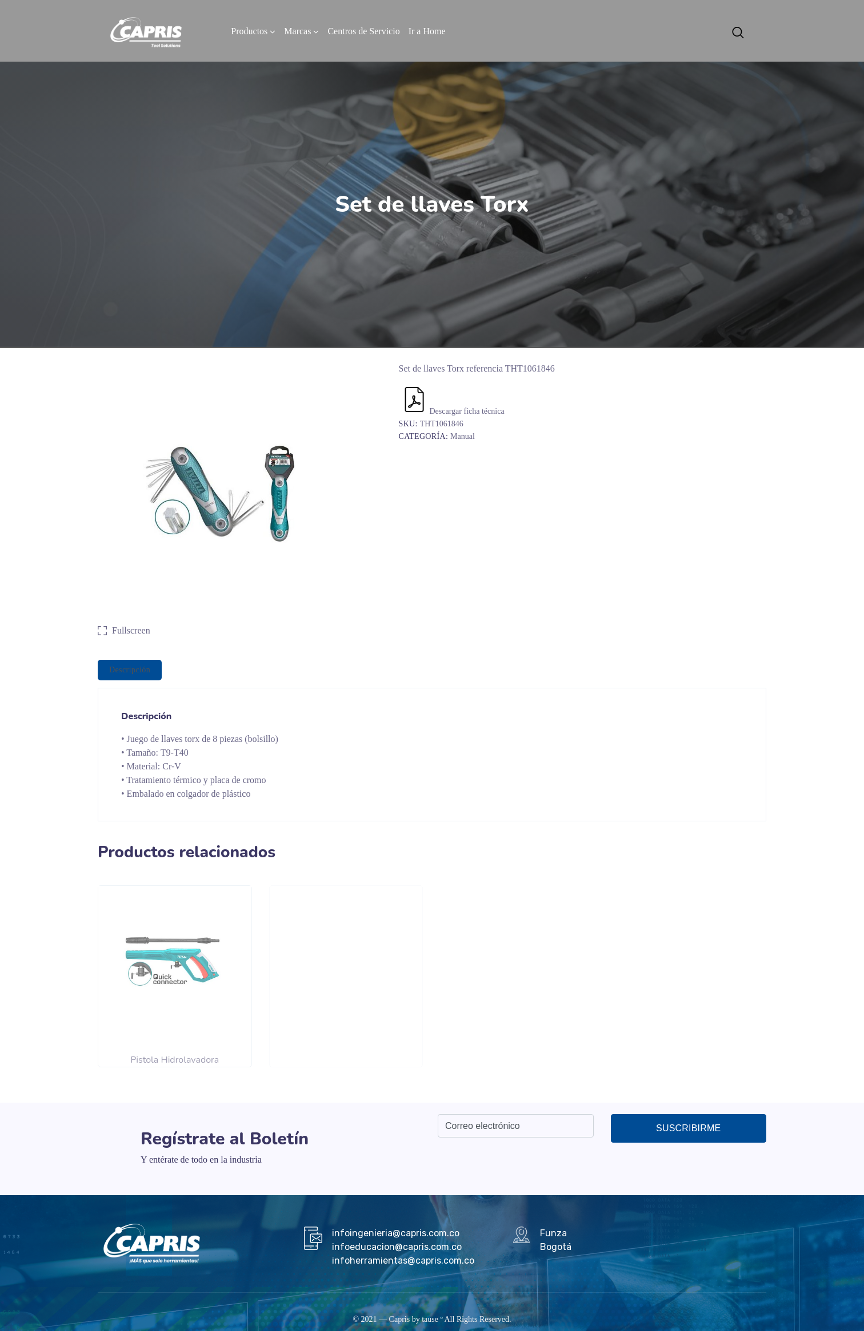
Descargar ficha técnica (453, 411)
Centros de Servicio (363, 31)
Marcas (297, 31)
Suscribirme (688, 1128)
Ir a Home (427, 31)
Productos (249, 31)
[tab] (130, 670)
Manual (462, 436)
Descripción (129, 670)
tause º (432, 1319)
